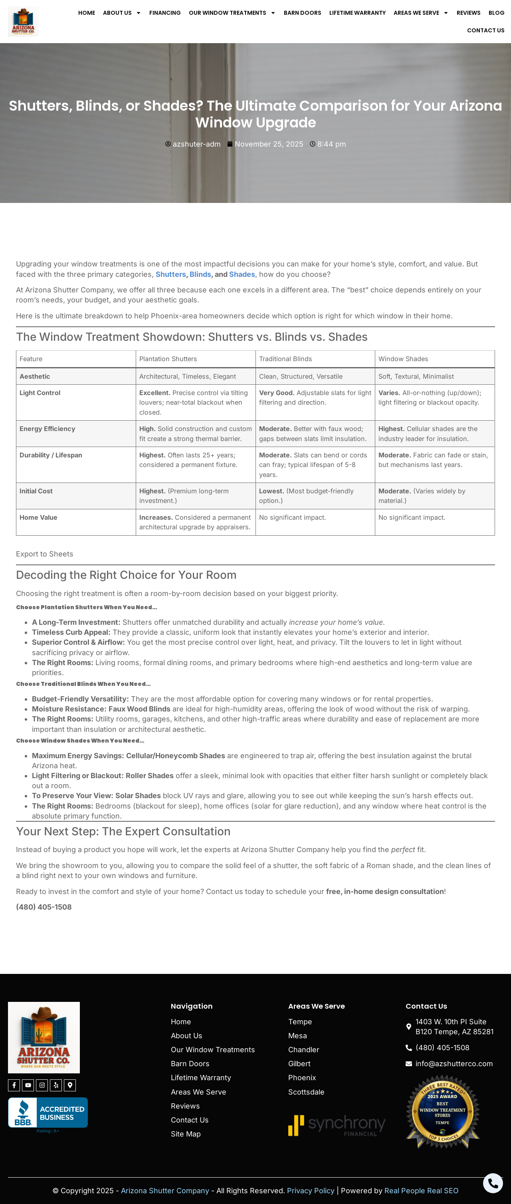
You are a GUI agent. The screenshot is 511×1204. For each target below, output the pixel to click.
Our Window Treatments (232, 13)
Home (86, 13)
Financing (165, 13)
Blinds (200, 274)
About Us (122, 13)
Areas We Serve (421, 13)
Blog (497, 13)
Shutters (171, 274)
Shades (242, 274)
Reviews (469, 13)
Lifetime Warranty (357, 13)
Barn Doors (302, 13)
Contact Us (486, 30)
